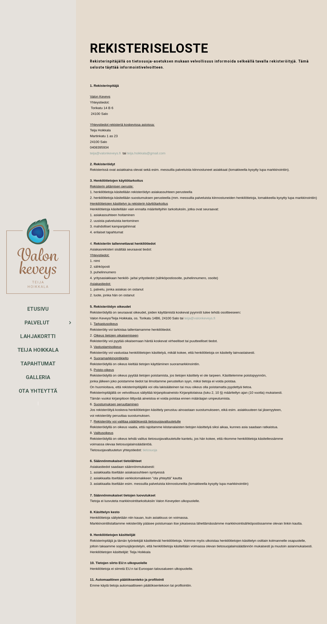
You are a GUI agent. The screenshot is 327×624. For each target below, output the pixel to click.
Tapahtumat (38, 364)
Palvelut (37, 323)
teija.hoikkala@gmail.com (146, 153)
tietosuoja (150, 450)
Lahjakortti (38, 336)
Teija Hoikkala (38, 350)
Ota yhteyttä (38, 391)
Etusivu (38, 309)
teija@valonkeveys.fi (105, 153)
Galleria (38, 377)
